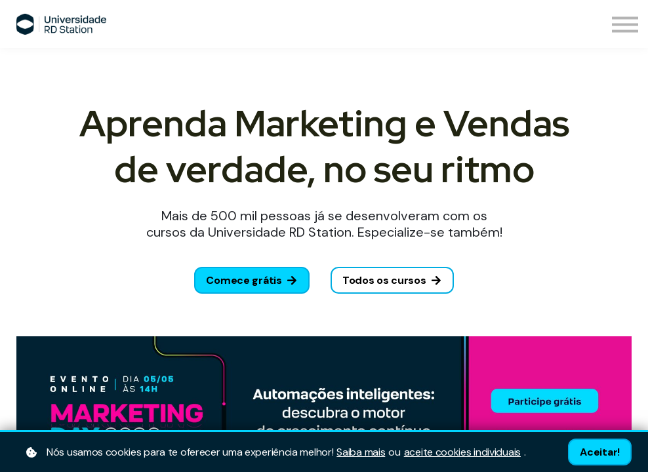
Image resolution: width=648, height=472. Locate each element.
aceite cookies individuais (462, 452)
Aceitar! (600, 452)
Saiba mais (360, 452)
